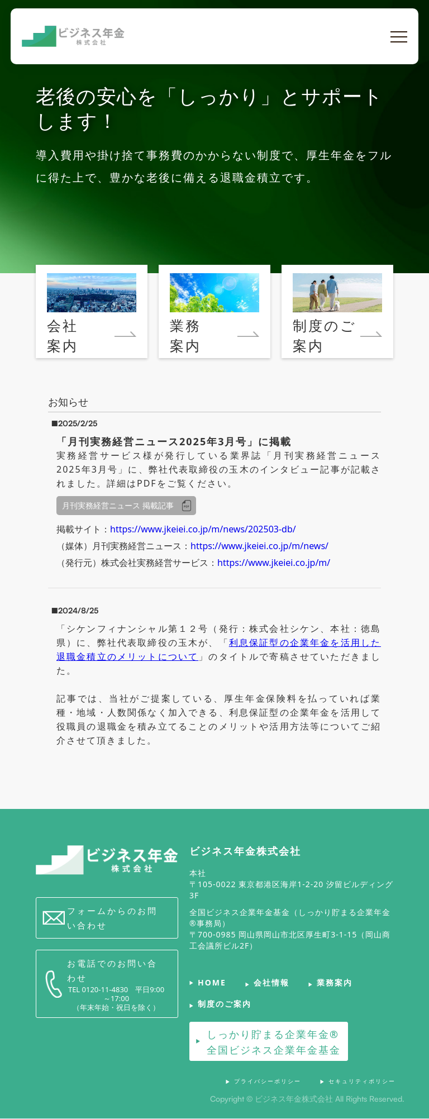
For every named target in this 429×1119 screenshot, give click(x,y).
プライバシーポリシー (267, 1081)
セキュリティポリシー (361, 1081)
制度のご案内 (224, 1004)
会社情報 (271, 983)
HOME (212, 983)
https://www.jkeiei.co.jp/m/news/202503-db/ (203, 529)
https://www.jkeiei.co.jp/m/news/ (259, 546)
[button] (398, 36)
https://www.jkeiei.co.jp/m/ (273, 562)
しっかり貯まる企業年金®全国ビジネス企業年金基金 (274, 1041)
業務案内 (334, 983)
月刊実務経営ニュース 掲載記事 (118, 505)
